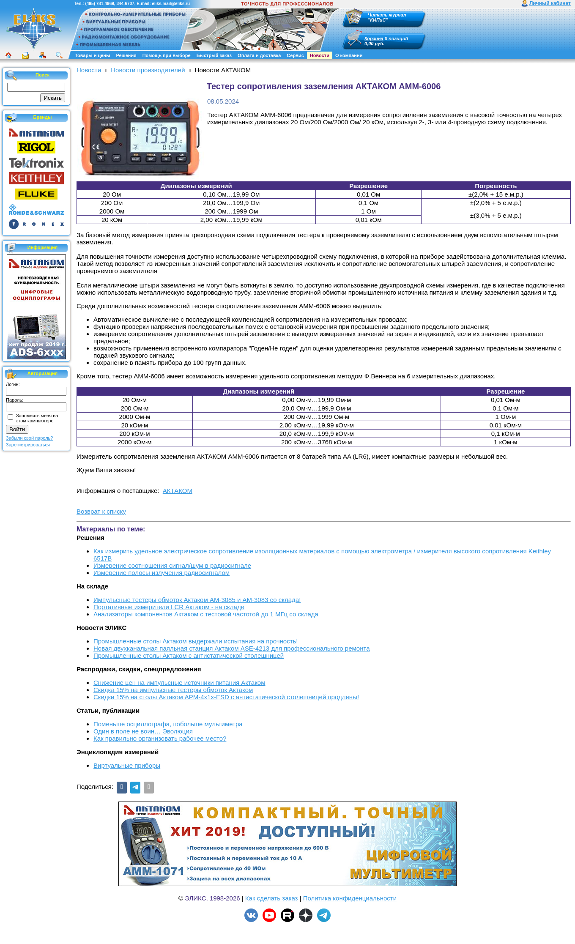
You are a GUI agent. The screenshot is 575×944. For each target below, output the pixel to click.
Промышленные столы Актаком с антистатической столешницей (188, 655)
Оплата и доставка (259, 55)
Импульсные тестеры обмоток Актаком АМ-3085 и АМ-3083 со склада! (197, 599)
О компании (349, 55)
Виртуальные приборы (126, 765)
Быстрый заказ (214, 55)
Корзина (373, 38)
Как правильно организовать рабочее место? (159, 738)
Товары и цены (92, 55)
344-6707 (125, 3)
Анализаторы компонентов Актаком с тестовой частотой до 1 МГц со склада (205, 614)
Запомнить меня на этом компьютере (37, 418)
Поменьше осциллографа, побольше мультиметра (168, 724)
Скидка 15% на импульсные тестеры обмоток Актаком (173, 689)
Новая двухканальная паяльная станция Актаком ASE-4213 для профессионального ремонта (231, 648)
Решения (126, 55)
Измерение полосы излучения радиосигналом (161, 572)
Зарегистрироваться (28, 444)
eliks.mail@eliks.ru (171, 3)
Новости (319, 55)
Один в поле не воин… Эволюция (143, 731)
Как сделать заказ (271, 898)
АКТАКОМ (177, 490)
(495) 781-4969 (99, 3)
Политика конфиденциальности (350, 898)
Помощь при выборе (166, 55)
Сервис (295, 55)
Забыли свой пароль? (29, 438)
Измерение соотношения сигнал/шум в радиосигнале (172, 565)
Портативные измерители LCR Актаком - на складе (168, 606)
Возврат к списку (101, 511)
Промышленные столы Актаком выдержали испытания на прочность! (195, 641)
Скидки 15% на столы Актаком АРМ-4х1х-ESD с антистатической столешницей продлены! (226, 696)
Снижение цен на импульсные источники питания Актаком (179, 682)
